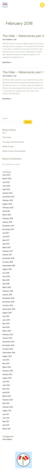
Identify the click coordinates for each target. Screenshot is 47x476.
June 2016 (6, 276)
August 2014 (7, 356)
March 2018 (6, 215)
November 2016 (8, 258)
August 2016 (7, 269)
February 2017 (7, 251)
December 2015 (8, 298)
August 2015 (7, 313)
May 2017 (5, 240)
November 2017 (8, 229)
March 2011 (6, 429)
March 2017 (6, 248)
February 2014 (7, 371)
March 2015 (6, 331)
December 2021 (8, 197)
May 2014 (6, 363)
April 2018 (6, 211)
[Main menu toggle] (42, 5)
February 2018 (7, 218)
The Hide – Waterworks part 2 (23, 36)
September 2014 (8, 353)
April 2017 (6, 244)
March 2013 (6, 396)
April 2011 (5, 425)
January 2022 (7, 193)
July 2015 (5, 316)
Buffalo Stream (8, 147)
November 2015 (8, 302)
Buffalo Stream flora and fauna (13, 151)
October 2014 (7, 349)
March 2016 (6, 287)
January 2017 (7, 255)
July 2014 (5, 360)
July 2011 (5, 414)
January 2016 (7, 295)
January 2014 (7, 374)
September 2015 (8, 309)
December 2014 (8, 342)
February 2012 (7, 407)
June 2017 (6, 237)
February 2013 (7, 400)
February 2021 (7, 200)
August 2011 (6, 411)
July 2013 (5, 382)
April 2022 (6, 189)
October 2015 (7, 305)
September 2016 (8, 266)
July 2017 (5, 233)
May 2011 (5, 421)
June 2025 (6, 175)
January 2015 (7, 338)
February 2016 (7, 291)
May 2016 (5, 280)
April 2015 (6, 327)
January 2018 (7, 222)
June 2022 (6, 186)
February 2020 (8, 208)
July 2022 (6, 182)
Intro (4, 133)
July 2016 (5, 273)
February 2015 (7, 335)
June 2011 (5, 418)
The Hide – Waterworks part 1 (22, 72)
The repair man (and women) (13, 142)
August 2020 (7, 204)
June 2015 (6, 320)
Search (5, 118)
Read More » (7, 62)
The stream (6, 137)
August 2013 (7, 378)
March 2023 (6, 179)
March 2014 (6, 367)
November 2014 (8, 345)
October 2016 (7, 262)
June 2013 (6, 385)
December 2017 (8, 226)
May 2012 (5, 403)
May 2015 (5, 324)
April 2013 (6, 393)
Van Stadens (7, 40)
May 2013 (5, 389)
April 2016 (6, 284)
